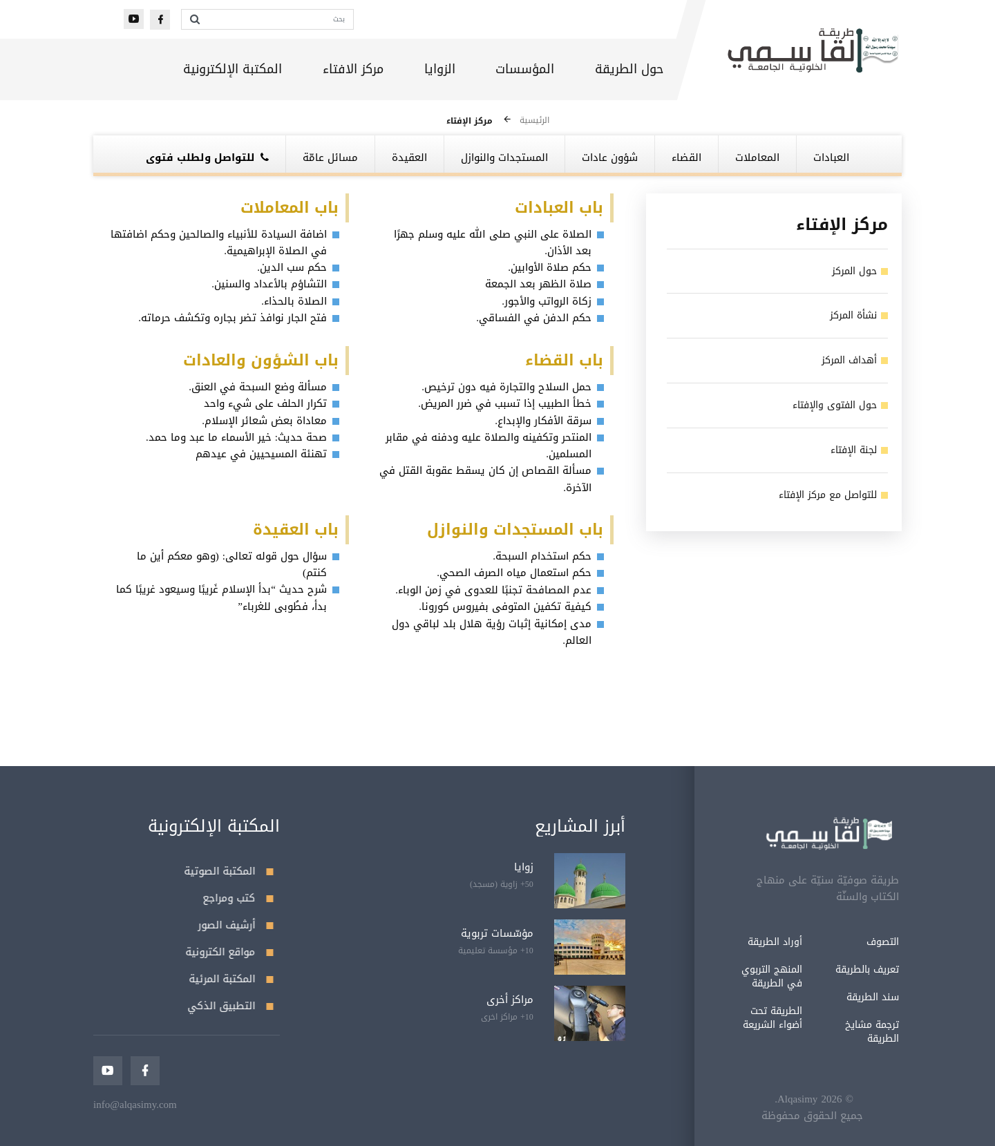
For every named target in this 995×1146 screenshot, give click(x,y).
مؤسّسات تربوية (497, 933)
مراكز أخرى (509, 999)
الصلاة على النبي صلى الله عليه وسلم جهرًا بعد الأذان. (492, 242)
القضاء (686, 157)
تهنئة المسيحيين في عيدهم (261, 454)
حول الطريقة (629, 69)
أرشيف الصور (236, 925)
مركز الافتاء (353, 69)
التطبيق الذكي (231, 1005)
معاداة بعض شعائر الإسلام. (264, 420)
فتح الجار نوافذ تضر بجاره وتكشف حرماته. (232, 317)
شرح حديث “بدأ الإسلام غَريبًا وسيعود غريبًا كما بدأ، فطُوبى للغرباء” (221, 597)
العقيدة (409, 157)
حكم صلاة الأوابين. (549, 267)
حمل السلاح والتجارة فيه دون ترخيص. (506, 387)
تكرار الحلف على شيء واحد (265, 403)
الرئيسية (534, 120)
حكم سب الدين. (292, 267)
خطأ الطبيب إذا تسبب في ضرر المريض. (504, 403)
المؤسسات (524, 69)
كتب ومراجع (238, 898)
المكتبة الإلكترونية (232, 69)
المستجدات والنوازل (504, 157)
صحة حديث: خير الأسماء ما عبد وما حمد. (236, 437)
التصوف (821, 942)
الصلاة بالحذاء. (294, 301)
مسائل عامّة (330, 157)
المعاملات (757, 157)
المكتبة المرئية (231, 979)
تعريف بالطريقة (805, 969)
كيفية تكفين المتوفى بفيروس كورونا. (505, 606)
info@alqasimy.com (135, 1104)
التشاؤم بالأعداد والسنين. (269, 284)
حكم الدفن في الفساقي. (533, 317)
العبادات (831, 157)
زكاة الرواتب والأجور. (546, 301)
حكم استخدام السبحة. (542, 556)
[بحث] (280, 19)
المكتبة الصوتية (229, 871)
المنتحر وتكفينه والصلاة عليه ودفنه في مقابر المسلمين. (488, 446)
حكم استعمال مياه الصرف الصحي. (514, 572)
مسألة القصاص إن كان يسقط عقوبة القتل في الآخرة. (485, 479)
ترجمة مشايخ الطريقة (810, 1031)
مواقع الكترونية (230, 952)
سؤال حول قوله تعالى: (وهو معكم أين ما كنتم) (232, 564)
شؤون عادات (610, 157)
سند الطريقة (811, 997)
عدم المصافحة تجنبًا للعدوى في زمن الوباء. (493, 590)
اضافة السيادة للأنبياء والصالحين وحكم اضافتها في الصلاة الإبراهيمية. (219, 242)
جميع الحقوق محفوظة (751, 1115)
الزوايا (439, 69)
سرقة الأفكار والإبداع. (543, 420)
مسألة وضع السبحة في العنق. (258, 387)
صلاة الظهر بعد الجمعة (538, 284)
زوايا (523, 867)
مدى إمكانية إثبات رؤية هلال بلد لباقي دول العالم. (491, 632)
